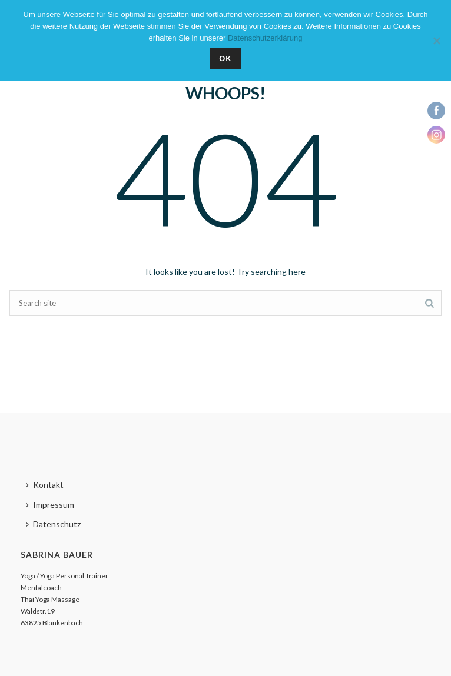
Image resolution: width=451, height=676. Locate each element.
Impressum (50, 504)
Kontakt (45, 484)
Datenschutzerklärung (265, 38)
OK (225, 58)
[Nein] (436, 40)
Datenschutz (53, 524)
